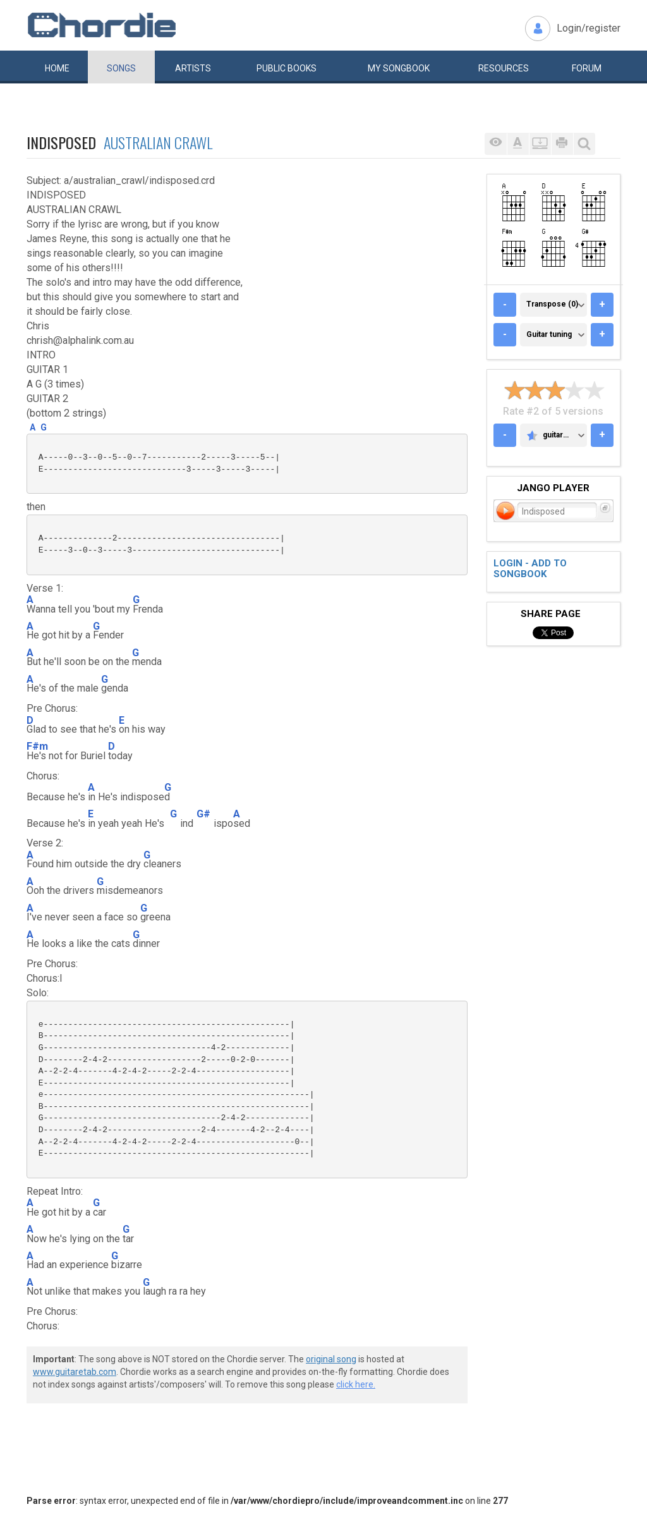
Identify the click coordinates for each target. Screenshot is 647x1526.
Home (57, 68)
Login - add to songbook (530, 569)
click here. (355, 1384)
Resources (503, 68)
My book (399, 68)
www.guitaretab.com (74, 1372)
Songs (121, 68)
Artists (193, 68)
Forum (587, 68)
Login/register (588, 28)
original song (331, 1359)
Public (287, 68)
